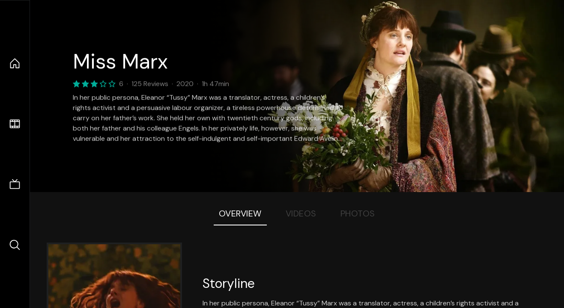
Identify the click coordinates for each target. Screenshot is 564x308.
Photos (357, 213)
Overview (240, 213)
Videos (301, 213)
